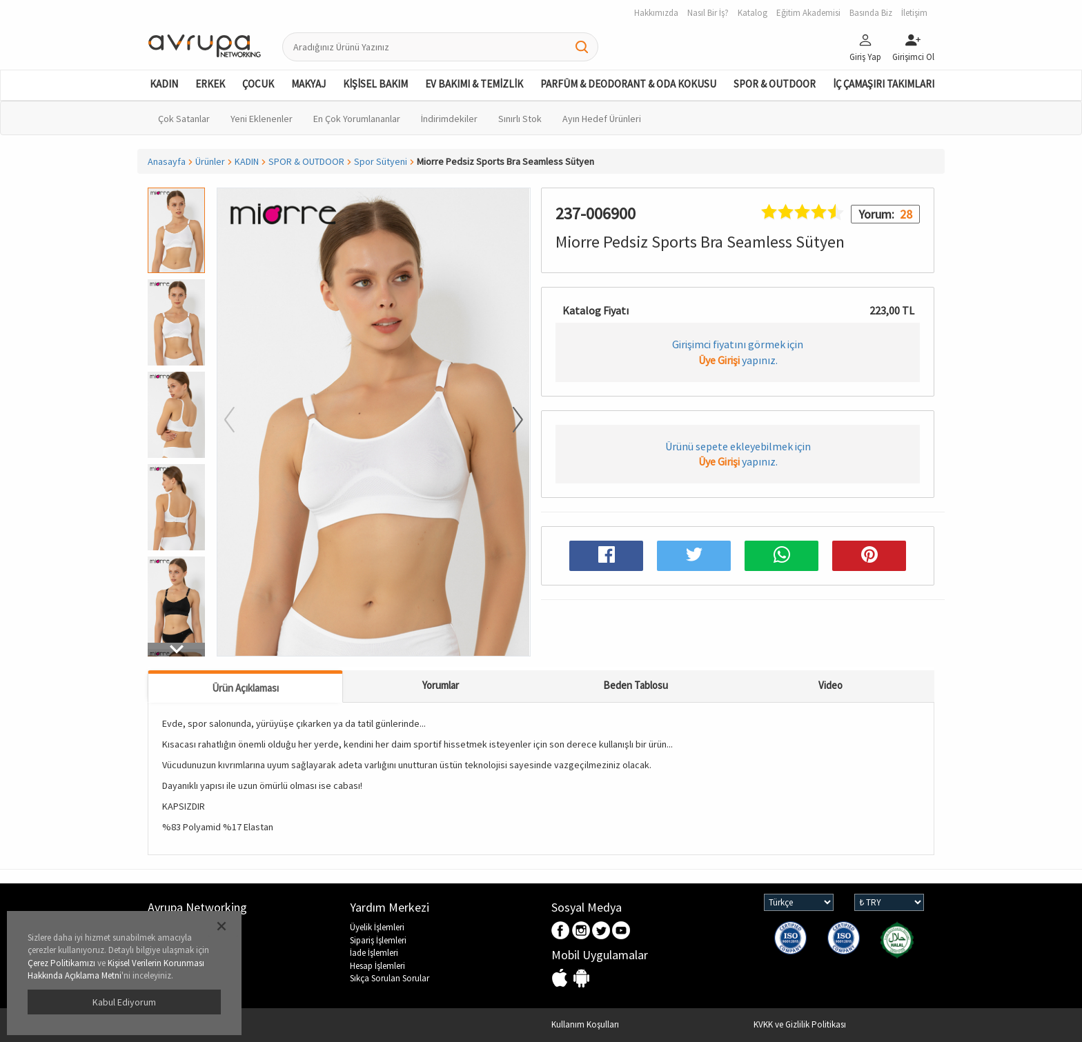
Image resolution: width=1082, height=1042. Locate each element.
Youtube (621, 931)
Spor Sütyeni (380, 161)
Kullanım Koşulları (585, 1024)
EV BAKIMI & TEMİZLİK (474, 83)
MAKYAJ (308, 83)
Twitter (601, 931)
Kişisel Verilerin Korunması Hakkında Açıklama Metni (116, 969)
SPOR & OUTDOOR (775, 83)
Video (830, 685)
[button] (176, 650)
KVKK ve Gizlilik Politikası (800, 1024)
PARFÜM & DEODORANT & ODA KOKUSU (628, 83)
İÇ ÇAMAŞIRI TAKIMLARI (883, 83)
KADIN (164, 83)
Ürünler (210, 161)
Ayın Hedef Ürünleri (601, 118)
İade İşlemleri (374, 953)
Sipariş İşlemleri (378, 940)
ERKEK (210, 83)
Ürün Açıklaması (245, 687)
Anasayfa (167, 161)
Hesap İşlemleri (377, 966)
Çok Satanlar (184, 118)
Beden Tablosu (635, 685)
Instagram (581, 931)
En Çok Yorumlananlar (356, 118)
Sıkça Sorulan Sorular (389, 978)
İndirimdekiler (449, 118)
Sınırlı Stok (520, 118)
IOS (561, 979)
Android (581, 979)
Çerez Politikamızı (61, 963)
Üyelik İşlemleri (377, 927)
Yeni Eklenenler (261, 118)
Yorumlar (440, 685)
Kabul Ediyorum (124, 1002)
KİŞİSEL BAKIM (375, 83)
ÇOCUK (258, 83)
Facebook (561, 931)
